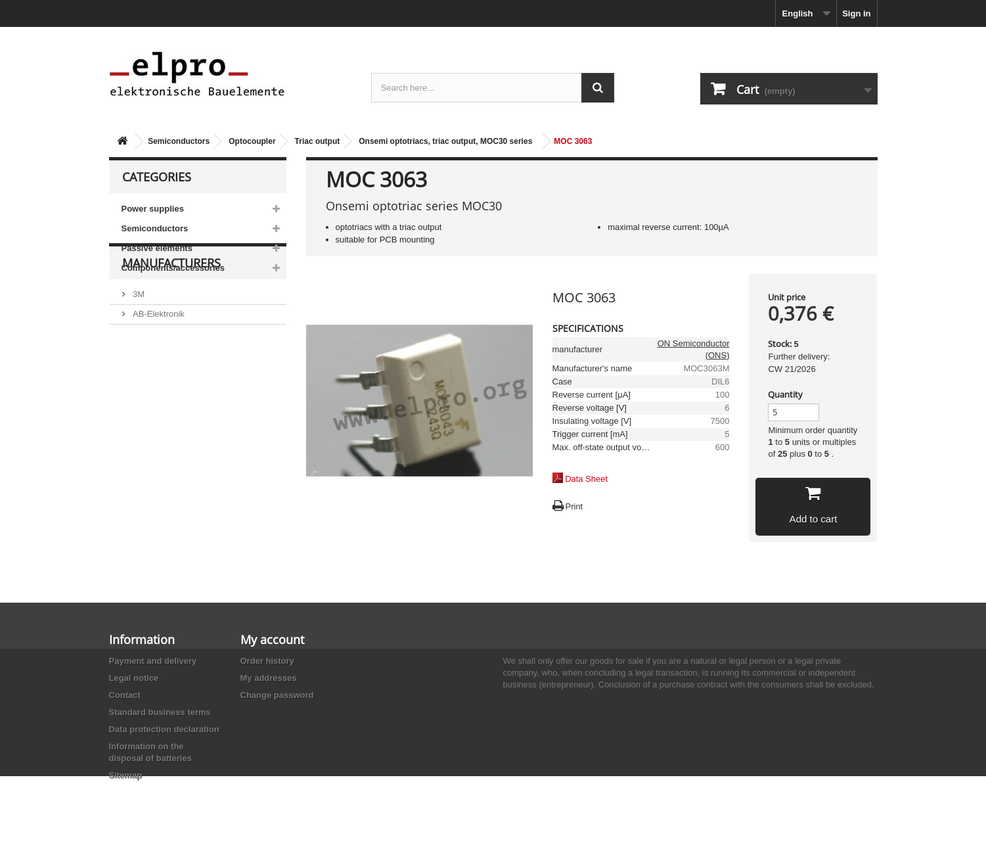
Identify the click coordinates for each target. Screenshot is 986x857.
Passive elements (157, 248)
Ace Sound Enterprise (173, 402)
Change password (277, 695)
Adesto (145, 441)
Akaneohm (152, 461)
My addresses (268, 678)
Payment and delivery (153, 661)
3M (138, 343)
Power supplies (153, 209)
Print (574, 506)
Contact (125, 695)
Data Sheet (586, 479)
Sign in (856, 13)
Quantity (785, 394)
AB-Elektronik (158, 362)
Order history (267, 661)
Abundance (153, 382)
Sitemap (126, 775)
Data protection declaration (164, 729)
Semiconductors (179, 141)
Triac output (317, 141)
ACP (140, 422)
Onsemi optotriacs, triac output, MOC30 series (445, 141)
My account (272, 639)
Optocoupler (252, 141)
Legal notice (134, 678)
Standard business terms (160, 712)
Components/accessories (173, 268)
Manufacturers (171, 317)
